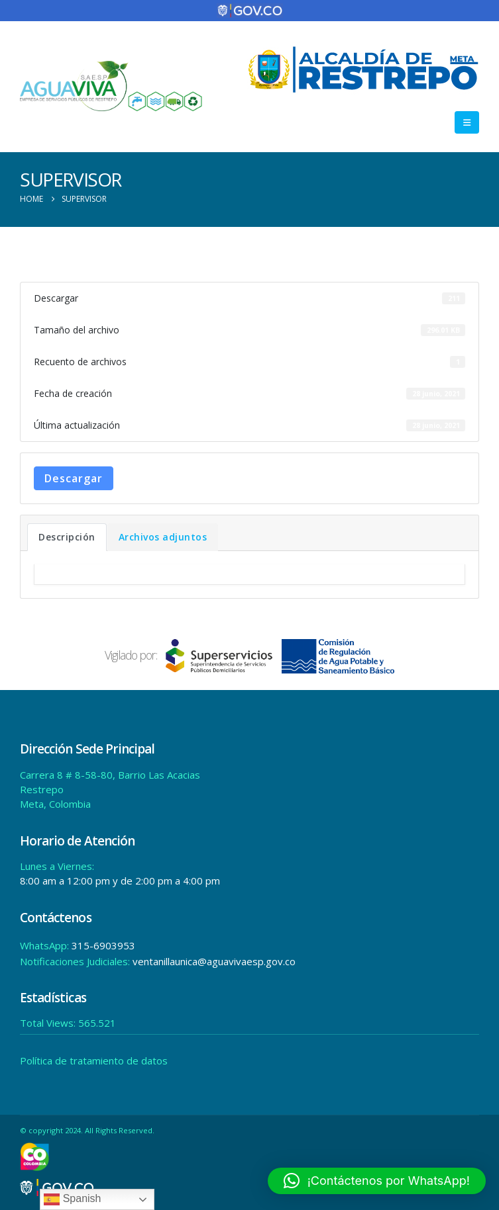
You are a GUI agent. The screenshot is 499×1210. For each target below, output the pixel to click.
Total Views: (49, 1022)
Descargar (73, 478)
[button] (467, 122)
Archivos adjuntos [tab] (163, 537)
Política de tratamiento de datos (94, 1060)
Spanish (72, 1199)
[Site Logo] (111, 86)
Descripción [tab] (66, 537)
